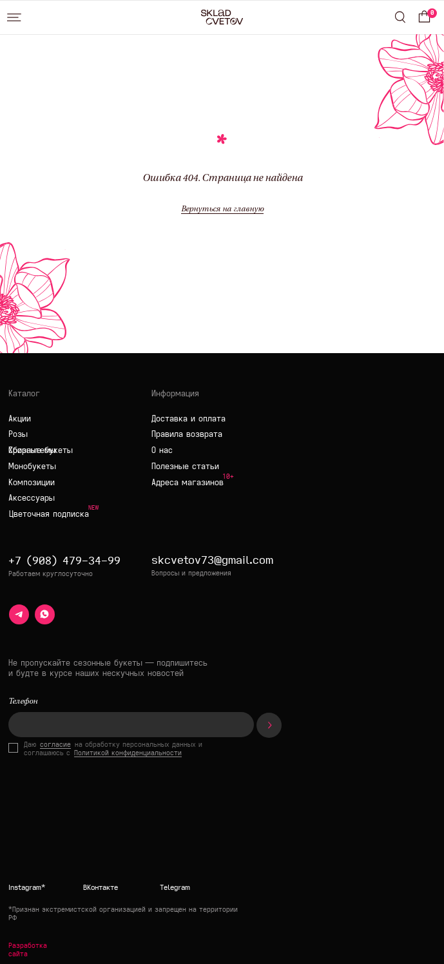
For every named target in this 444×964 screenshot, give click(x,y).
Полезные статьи (185, 465)
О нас (162, 449)
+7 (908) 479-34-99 (64, 560)
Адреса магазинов (187, 482)
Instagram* (26, 887)
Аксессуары (31, 497)
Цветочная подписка (49, 513)
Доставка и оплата (188, 418)
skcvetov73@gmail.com (212, 559)
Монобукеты (32, 465)
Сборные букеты (40, 449)
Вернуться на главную (222, 209)
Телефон (22, 702)
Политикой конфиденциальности (128, 753)
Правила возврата (186, 433)
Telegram (175, 887)
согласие (55, 744)
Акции (19, 418)
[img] (193, 837)
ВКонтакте (100, 887)
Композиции (31, 482)
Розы (18, 433)
